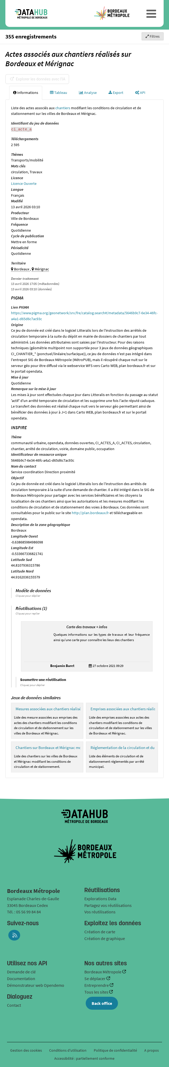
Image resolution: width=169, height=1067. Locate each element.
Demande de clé (21, 971)
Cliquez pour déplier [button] (28, 596)
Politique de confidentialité (116, 1050)
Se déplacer (95, 978)
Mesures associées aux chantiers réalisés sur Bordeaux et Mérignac (71, 708)
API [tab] (140, 92)
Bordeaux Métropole (103, 971)
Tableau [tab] (58, 92)
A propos (151, 1050)
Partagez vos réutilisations (108, 905)
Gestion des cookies (26, 1050)
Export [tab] (116, 92)
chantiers (62, 107)
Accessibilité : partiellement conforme (84, 1058)
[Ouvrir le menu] (151, 13)
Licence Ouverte (24, 183)
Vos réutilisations (100, 911)
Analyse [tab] (88, 92)
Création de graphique (104, 938)
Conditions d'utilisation (68, 1050)
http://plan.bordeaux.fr (90, 512)
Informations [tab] (25, 92)
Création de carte (99, 931)
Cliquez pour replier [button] (28, 613)
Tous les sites (96, 992)
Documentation (21, 978)
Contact (14, 1005)
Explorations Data (100, 898)
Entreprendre (97, 985)
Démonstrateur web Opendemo (35, 985)
